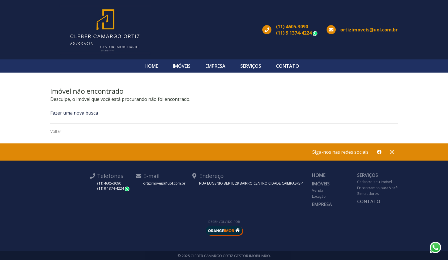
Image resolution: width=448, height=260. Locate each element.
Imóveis (182, 66)
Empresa (215, 66)
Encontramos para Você (377, 187)
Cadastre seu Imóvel (374, 181)
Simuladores (368, 193)
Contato (287, 66)
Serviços (250, 66)
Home (151, 66)
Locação (319, 196)
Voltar (55, 131)
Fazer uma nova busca (74, 113)
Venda (317, 190)
